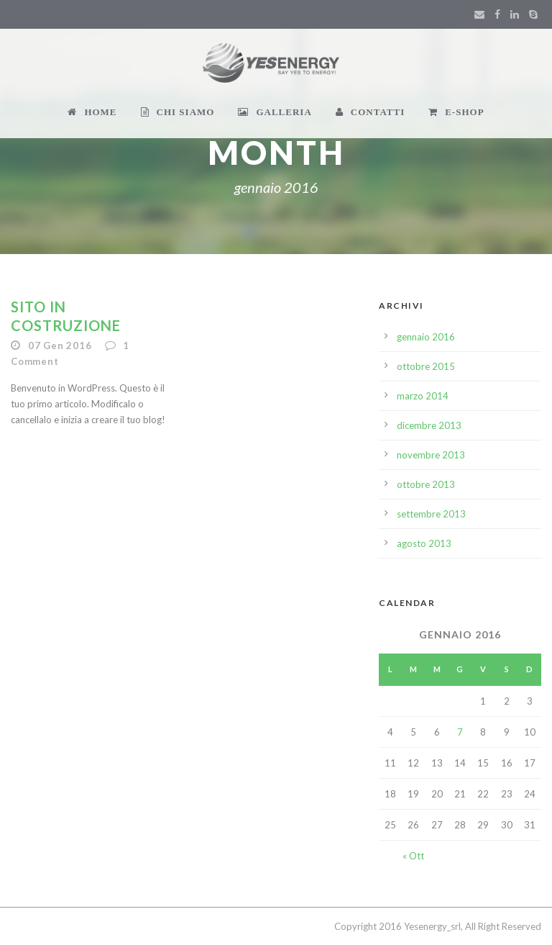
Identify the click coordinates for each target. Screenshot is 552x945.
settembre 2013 (431, 514)
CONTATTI (370, 112)
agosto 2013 (424, 543)
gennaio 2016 (426, 337)
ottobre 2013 (426, 484)
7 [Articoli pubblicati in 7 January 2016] (460, 732)
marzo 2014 (422, 396)
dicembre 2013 (429, 425)
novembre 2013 (431, 455)
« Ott (413, 856)
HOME (92, 112)
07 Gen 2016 (60, 345)
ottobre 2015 (426, 366)
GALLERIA (274, 112)
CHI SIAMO (178, 112)
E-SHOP (456, 112)
